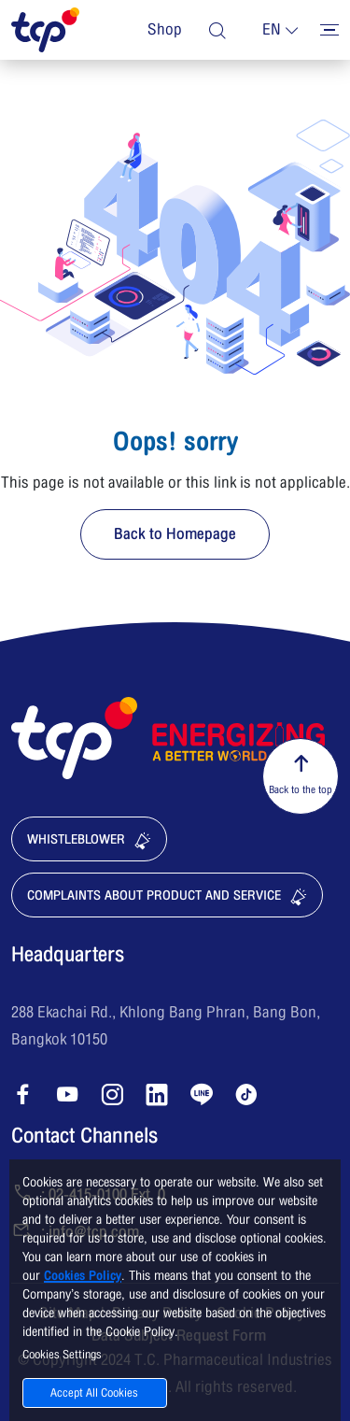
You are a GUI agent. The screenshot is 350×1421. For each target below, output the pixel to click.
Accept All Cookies (94, 1393)
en (271, 30)
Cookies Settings (62, 1354)
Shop (164, 30)
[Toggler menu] (329, 30)
